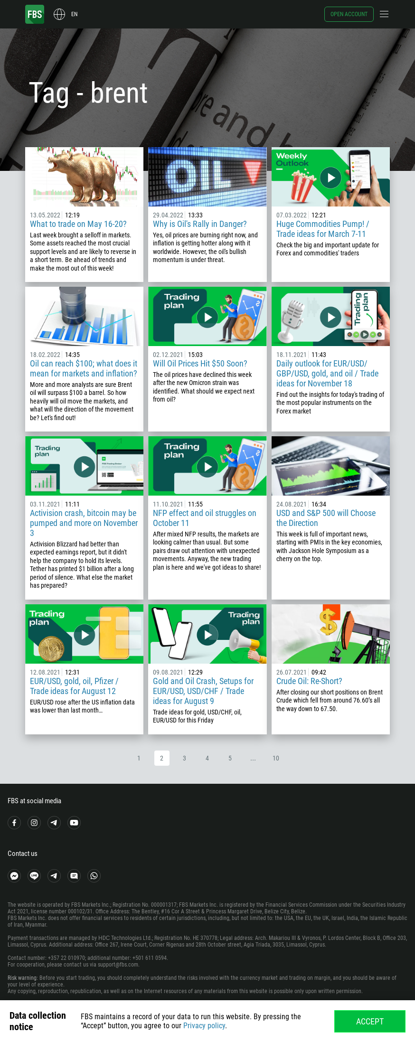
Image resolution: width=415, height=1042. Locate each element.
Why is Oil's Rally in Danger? (200, 224)
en (74, 14)
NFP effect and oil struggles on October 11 (204, 518)
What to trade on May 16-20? (78, 224)
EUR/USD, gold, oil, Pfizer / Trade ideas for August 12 (74, 686)
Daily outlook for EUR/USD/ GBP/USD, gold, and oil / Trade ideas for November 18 (327, 373)
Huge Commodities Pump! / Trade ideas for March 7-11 (322, 229)
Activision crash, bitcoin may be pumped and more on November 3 (84, 523)
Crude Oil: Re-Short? (309, 681)
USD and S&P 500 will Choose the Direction (326, 518)
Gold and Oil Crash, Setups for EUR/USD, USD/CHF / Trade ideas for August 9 (203, 691)
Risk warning (22, 978)
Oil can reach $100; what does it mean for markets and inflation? (83, 368)
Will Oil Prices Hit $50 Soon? (200, 363)
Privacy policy (204, 1025)
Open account (349, 14)
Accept (370, 1021)
